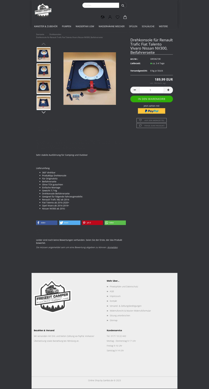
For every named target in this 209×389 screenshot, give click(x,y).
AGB (112, 291)
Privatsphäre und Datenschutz (124, 286)
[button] (46, 223)
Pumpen (66, 26)
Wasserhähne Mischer (111, 26)
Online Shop (94, 380)
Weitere (163, 26)
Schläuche (148, 26)
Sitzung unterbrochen (120, 315)
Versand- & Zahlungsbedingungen (125, 306)
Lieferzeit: (135, 63)
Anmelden (112, 247)
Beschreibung (47, 129)
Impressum (115, 296)
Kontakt (113, 301)
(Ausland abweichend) (159, 67)
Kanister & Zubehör (45, 26)
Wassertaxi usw (85, 26)
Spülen (133, 26)
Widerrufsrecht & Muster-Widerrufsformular (130, 311)
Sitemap (113, 320)
